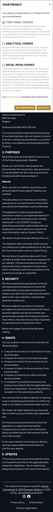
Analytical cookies (19, 43)
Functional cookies (19, 22)
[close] (50, 4)
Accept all (43, 107)
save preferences (25, 107)
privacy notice (14, 96)
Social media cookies (20, 64)
